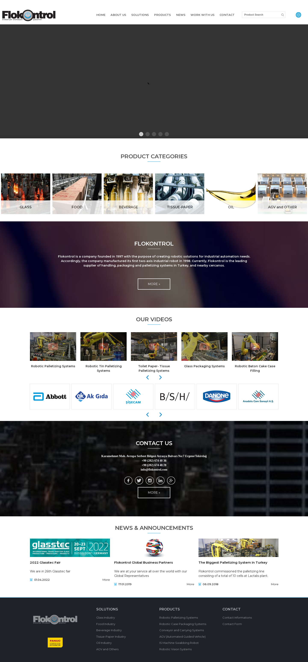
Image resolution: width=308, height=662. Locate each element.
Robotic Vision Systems (175, 649)
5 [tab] (167, 134)
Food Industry (105, 624)
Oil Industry (104, 642)
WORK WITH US (203, 14)
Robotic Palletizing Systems (178, 617)
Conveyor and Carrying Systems (181, 630)
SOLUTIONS (140, 14)
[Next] (161, 377)
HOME (100, 14)
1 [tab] (141, 134)
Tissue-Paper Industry (111, 636)
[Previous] (147, 377)
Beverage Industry (109, 630)
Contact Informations (237, 617)
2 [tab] (147, 134)
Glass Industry (105, 617)
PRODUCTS (162, 14)
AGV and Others (107, 649)
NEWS (180, 14)
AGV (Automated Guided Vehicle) (182, 636)
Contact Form (232, 624)
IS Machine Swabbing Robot (179, 642)
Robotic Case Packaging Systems (182, 624)
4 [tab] (160, 134)
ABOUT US (118, 14)
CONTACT (227, 14)
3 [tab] (154, 134)
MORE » (154, 284)
